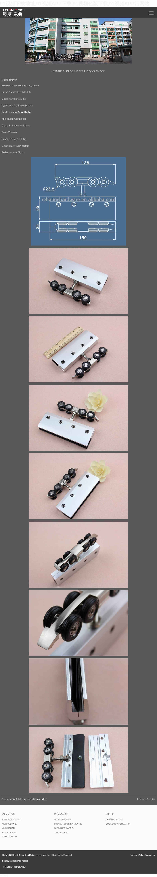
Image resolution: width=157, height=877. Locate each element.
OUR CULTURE (9, 824)
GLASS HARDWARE (63, 828)
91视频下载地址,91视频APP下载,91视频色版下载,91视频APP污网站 (74, 3)
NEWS (109, 813)
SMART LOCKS (61, 832)
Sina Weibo (150, 855)
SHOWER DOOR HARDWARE (68, 824)
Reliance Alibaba (20, 861)
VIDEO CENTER (9, 836)
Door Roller (24, 112)
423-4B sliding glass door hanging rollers (28, 799)
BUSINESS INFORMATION (118, 824)
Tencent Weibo (137, 855)
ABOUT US (8, 813)
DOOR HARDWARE (63, 820)
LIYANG (21, 867)
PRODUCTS (61, 813)
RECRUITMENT (9, 832)
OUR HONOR (8, 828)
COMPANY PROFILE (11, 820)
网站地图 (4, 875)
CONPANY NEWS (114, 820)
